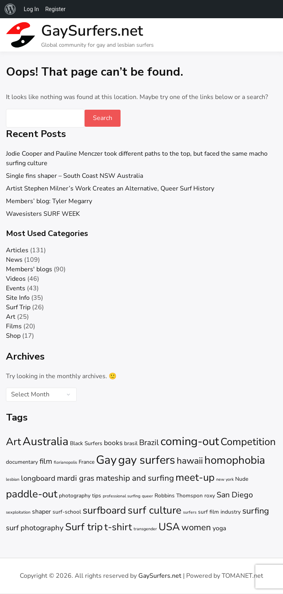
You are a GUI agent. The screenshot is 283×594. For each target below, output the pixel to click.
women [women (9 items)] (196, 527)
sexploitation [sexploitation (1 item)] (18, 512)
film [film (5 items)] (46, 461)
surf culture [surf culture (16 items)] (154, 510)
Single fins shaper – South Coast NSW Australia (74, 175)
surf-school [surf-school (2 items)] (67, 512)
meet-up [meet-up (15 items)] (195, 477)
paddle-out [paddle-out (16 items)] (31, 494)
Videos (16, 278)
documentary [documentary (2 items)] (22, 462)
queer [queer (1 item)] (147, 496)
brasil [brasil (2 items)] (131, 443)
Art (10, 316)
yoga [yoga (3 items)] (219, 528)
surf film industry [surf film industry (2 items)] (219, 512)
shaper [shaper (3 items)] (41, 511)
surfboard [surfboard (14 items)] (104, 510)
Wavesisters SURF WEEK (43, 213)
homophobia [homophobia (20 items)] (234, 460)
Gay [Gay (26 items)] (106, 460)
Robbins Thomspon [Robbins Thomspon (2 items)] (179, 495)
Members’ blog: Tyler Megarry (49, 201)
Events (15, 288)
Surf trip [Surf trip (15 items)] (84, 527)
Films (14, 326)
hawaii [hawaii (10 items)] (190, 461)
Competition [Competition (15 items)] (248, 442)
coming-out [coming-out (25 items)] (189, 441)
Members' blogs (29, 269)
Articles (17, 250)
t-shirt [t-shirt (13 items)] (118, 527)
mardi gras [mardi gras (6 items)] (75, 478)
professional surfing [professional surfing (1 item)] (121, 496)
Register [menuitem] (55, 9)
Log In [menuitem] (31, 9)
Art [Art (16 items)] (13, 442)
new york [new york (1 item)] (225, 479)
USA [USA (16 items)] (169, 527)
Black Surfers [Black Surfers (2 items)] (86, 443)
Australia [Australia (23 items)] (45, 441)
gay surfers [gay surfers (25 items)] (146, 460)
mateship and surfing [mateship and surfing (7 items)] (135, 478)
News (14, 259)
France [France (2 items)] (86, 462)
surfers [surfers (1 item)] (189, 512)
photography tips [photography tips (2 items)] (80, 495)
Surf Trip (18, 307)
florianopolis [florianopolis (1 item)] (65, 462)
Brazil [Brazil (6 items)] (149, 442)
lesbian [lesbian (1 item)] (12, 479)
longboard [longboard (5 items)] (38, 478)
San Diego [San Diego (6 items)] (235, 494)
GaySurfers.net (92, 31)
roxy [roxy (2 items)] (209, 495)
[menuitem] (10, 9)
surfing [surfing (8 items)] (255, 511)
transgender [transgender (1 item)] (145, 529)
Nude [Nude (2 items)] (241, 479)
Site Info (18, 297)
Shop (13, 335)
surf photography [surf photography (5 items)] (35, 528)
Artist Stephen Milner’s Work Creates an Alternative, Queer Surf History (110, 188)
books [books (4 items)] (113, 442)
